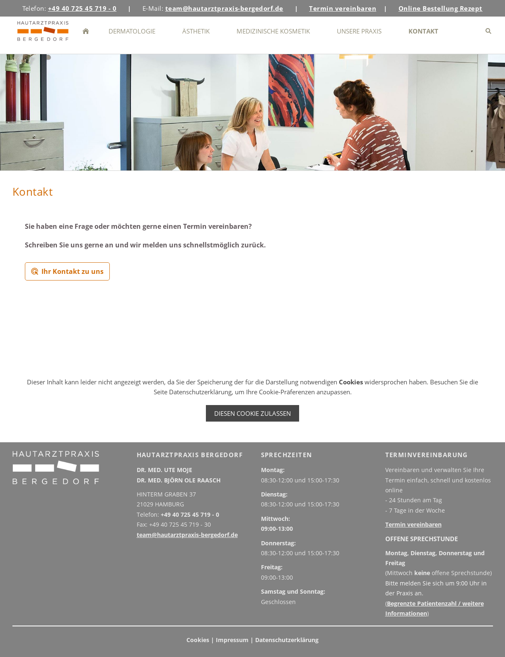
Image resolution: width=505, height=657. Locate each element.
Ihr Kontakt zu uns (67, 271)
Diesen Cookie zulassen (252, 413)
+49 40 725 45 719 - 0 (190, 514)
